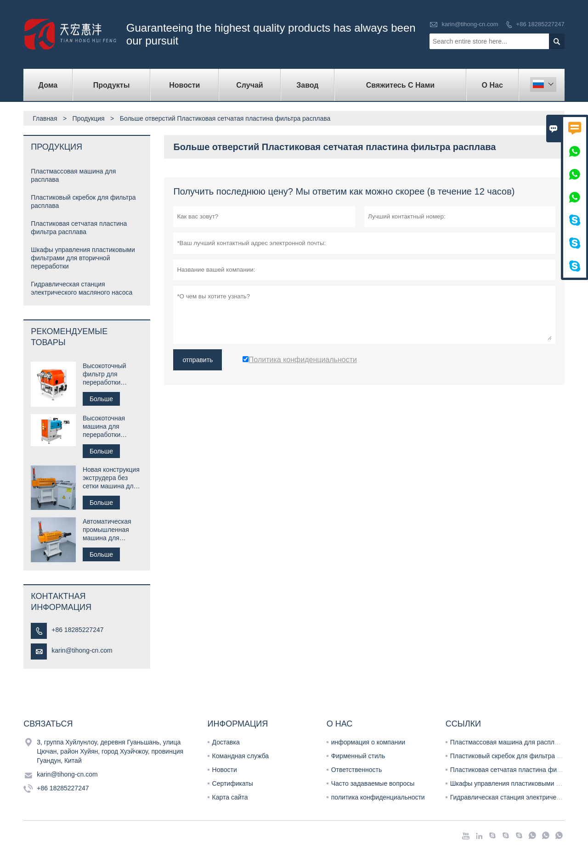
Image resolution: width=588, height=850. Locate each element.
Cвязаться (48, 723)
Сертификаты (232, 783)
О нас (492, 85)
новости (184, 85)
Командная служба (240, 756)
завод (307, 85)
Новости (224, 769)
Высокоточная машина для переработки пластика (104, 426)
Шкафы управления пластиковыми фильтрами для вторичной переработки (83, 258)
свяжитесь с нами (400, 85)
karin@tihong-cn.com (469, 24)
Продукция (89, 118)
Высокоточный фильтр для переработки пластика (104, 374)
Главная (45, 118)
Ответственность (356, 769)
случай (249, 85)
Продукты (111, 85)
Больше (101, 399)
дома (48, 85)
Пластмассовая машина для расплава (507, 742)
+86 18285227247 (540, 24)
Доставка (226, 742)
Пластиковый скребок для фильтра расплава (517, 756)
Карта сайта (230, 797)
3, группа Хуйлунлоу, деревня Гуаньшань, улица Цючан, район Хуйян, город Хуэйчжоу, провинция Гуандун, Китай (110, 751)
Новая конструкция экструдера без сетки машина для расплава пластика (111, 478)
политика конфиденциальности (378, 797)
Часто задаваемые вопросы (373, 783)
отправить (197, 359)
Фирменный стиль (358, 756)
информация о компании (368, 742)
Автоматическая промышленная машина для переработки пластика (107, 530)
